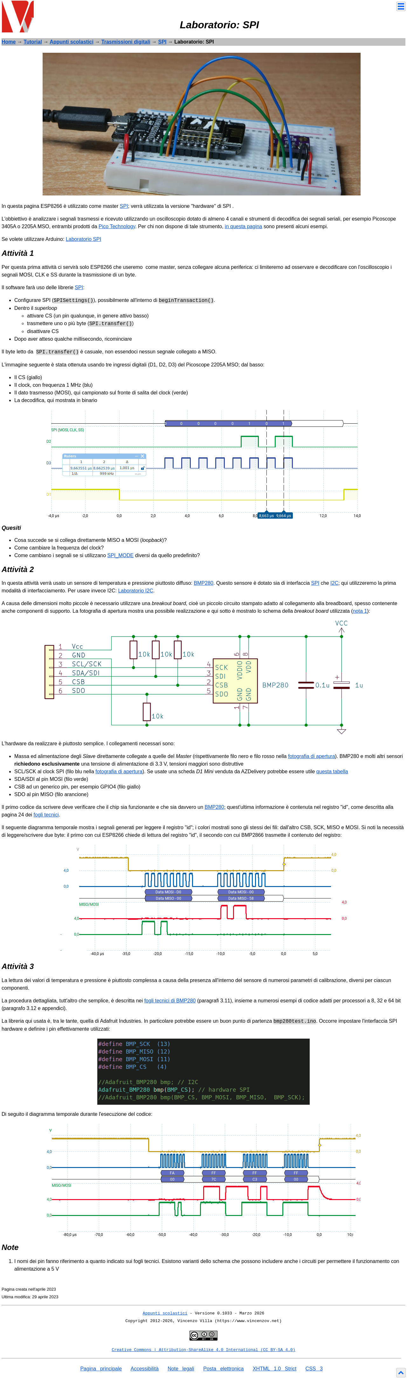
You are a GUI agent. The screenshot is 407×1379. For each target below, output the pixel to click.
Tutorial (33, 41)
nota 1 (360, 611)
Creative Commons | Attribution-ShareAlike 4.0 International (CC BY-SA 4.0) (203, 1350)
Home (9, 41)
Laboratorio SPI (83, 239)
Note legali (181, 1368)
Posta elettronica (223, 1368)
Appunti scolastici (71, 41)
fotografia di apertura (311, 756)
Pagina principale (101, 1368)
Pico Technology (117, 226)
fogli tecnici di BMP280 (170, 1000)
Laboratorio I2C (135, 590)
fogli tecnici (46, 814)
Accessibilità (145, 1368)
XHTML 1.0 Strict (274, 1368)
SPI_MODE (120, 555)
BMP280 (203, 583)
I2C (334, 583)
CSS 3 (314, 1368)
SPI (162, 41)
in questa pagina (243, 226)
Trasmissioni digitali (125, 41)
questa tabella (332, 771)
